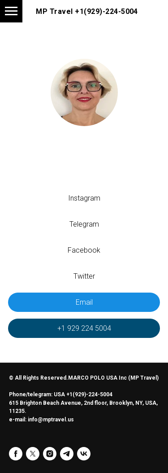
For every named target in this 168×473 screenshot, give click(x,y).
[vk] (83, 453)
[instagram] (49, 453)
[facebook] (15, 453)
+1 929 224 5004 (84, 328)
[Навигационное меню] (11, 11)
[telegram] (66, 453)
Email (84, 302)
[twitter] (32, 453)
